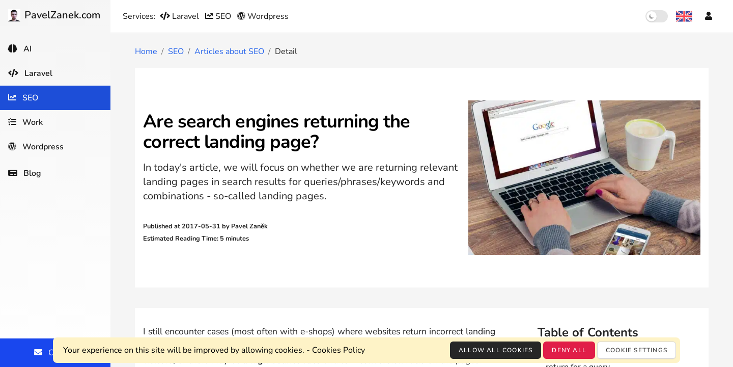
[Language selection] (684, 16)
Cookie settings (636, 350)
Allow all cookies (495, 350)
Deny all (569, 350)
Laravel (180, 16)
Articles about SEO (229, 51)
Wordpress (263, 16)
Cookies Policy (338, 350)
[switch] (656, 16)
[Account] (708, 16)
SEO (219, 16)
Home (146, 51)
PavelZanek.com (54, 15)
